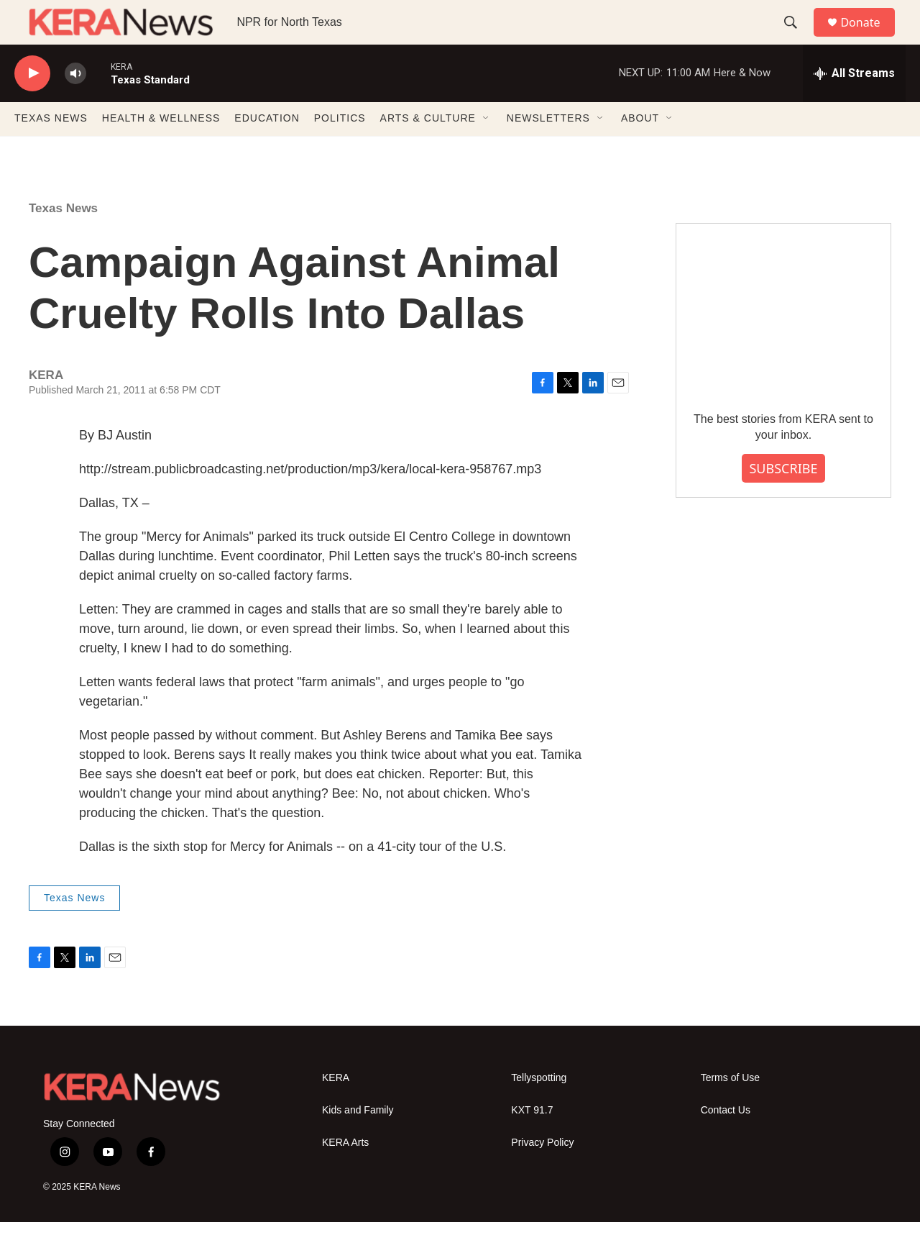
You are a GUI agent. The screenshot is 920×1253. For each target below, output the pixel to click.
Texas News (63, 239)
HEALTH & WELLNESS (161, 149)
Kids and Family (358, 1141)
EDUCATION (266, 149)
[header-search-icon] (797, 38)
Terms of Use (730, 1108)
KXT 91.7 (532, 1141)
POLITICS (340, 149)
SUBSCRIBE (783, 499)
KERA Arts (345, 1173)
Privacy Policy (542, 1173)
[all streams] (854, 104)
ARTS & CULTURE (428, 149)
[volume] (75, 104)
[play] (32, 104)
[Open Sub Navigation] (486, 149)
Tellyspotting (538, 1108)
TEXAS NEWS (51, 149)
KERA (335, 1108)
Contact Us (725, 1141)
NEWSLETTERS (548, 149)
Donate (869, 37)
